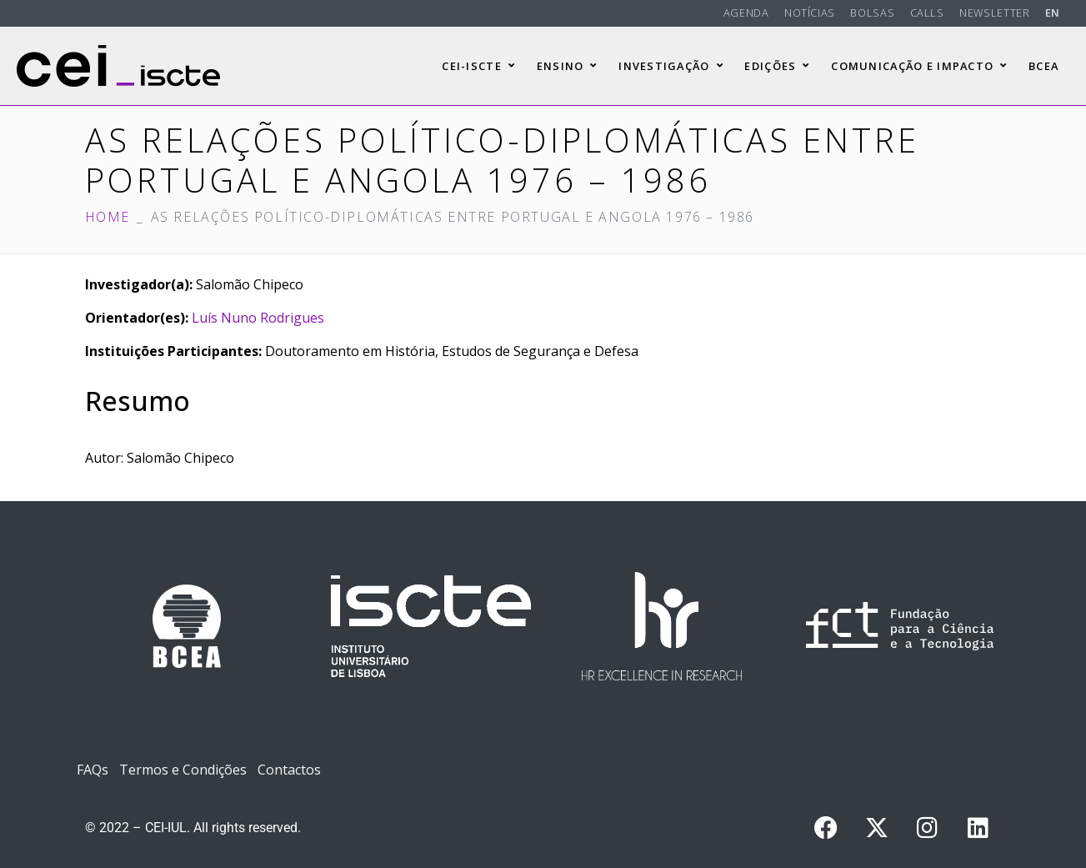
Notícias (809, 12)
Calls (927, 12)
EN (1052, 12)
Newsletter (994, 12)
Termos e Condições (183, 769)
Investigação (670, 65)
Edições (776, 65)
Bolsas (872, 12)
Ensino (567, 65)
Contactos (289, 769)
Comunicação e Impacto (919, 65)
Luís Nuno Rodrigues (258, 318)
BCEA (1043, 65)
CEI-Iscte (478, 65)
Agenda (746, 12)
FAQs (92, 769)
